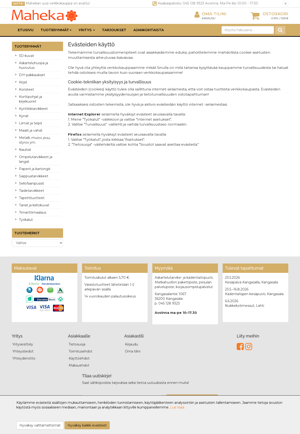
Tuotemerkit (27, 233)
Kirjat (23, 82)
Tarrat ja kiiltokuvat (34, 205)
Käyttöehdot (79, 358)
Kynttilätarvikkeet (33, 109)
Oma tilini (210, 14)
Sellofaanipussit (31, 183)
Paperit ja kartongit (34, 169)
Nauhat (25, 150)
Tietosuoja (77, 344)
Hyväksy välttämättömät (39, 425)
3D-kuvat (26, 56)
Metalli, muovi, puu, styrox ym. (34, 140)
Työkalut (26, 220)
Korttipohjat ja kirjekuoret (30, 99)
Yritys (87, 30)
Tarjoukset (114, 30)
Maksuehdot (79, 365)
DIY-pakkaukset (32, 75)
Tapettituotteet (32, 198)
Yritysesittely (22, 344)
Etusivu (26, 30)
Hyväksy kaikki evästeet (87, 425)
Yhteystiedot (23, 351)
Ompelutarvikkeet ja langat (35, 159)
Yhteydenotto (23, 358)
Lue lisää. (177, 407)
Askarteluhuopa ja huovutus (33, 65)
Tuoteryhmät (56, 30)
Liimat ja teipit (30, 123)
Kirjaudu (208, 18)
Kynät (24, 116)
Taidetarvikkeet (31, 191)
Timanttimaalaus (32, 212)
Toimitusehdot (80, 351)
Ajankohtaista (148, 30)
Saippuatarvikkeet (33, 176)
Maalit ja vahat (30, 130)
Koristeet (26, 89)
